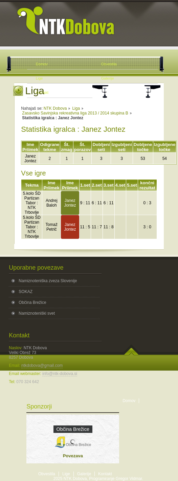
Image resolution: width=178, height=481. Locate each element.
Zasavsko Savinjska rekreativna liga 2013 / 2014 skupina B (75, 113)
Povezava (73, 455)
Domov (129, 400)
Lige (66, 474)
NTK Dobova (55, 108)
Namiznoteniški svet (37, 313)
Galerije (84, 474)
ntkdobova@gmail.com (42, 365)
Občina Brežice (32, 302)
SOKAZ (25, 291)
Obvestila (46, 474)
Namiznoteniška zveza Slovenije (48, 280)
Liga (76, 108)
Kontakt (105, 474)
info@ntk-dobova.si (59, 373)
